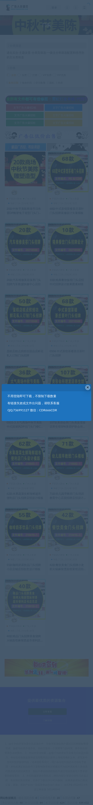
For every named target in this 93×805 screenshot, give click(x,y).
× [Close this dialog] (88, 387)
